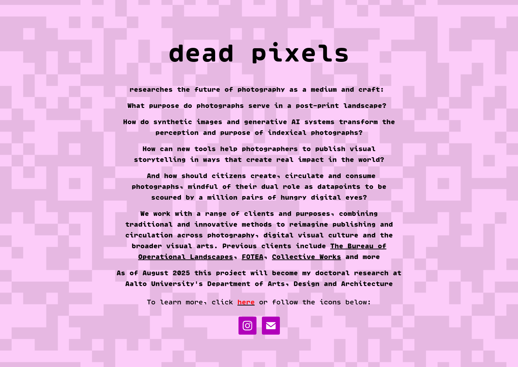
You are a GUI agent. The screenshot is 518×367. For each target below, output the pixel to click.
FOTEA (252, 256)
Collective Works (306, 256)
